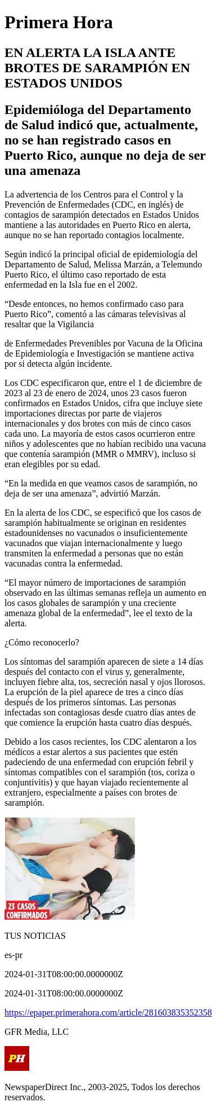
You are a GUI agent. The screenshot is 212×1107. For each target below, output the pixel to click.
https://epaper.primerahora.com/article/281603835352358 (108, 1012)
